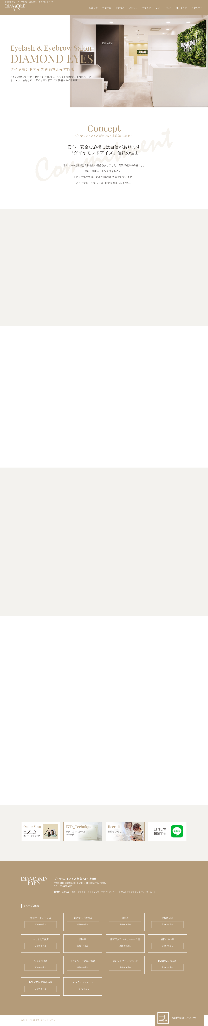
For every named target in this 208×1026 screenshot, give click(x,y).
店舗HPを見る (40, 925)
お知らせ (93, 8)
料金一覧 (106, 8)
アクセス (120, 8)
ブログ (168, 8)
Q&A (158, 8)
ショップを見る (83, 989)
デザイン (146, 8)
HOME (57, 893)
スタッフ (133, 8)
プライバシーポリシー (49, 1021)
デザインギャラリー (110, 893)
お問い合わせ (26, 1021)
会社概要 (35, 1021)
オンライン (181, 8)
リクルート (196, 8)
